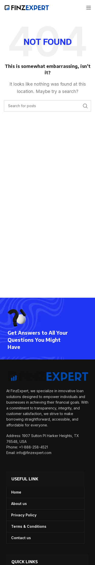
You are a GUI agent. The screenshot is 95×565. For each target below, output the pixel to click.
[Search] (47, 106)
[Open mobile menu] (89, 8)
